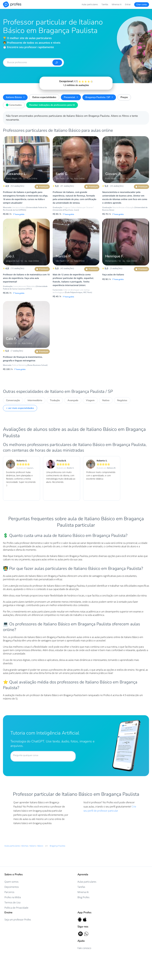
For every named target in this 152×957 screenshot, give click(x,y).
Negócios (122, 400)
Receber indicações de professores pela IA (52, 105)
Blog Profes (83, 897)
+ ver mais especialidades (20, 408)
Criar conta (141, 4)
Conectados (13, 104)
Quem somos (11, 881)
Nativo (105, 400)
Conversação (13, 400)
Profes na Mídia (12, 897)
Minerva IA (116, 4)
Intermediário (35, 400)
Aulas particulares (90, 4)
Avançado (73, 400)
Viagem (90, 400)
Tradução (55, 400)
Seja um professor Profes (17, 919)
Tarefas (105, 4)
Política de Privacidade (16, 907)
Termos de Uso (12, 902)
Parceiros (9, 892)
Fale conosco (84, 948)
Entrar (128, 4)
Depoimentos (11, 887)
